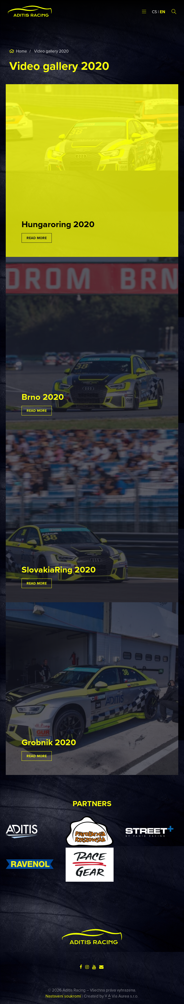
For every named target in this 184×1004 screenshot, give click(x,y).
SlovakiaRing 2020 (59, 569)
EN (162, 11)
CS (154, 11)
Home (21, 51)
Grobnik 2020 (49, 742)
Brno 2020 (43, 396)
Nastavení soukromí (63, 996)
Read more (37, 238)
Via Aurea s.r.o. (121, 996)
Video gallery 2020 (51, 51)
